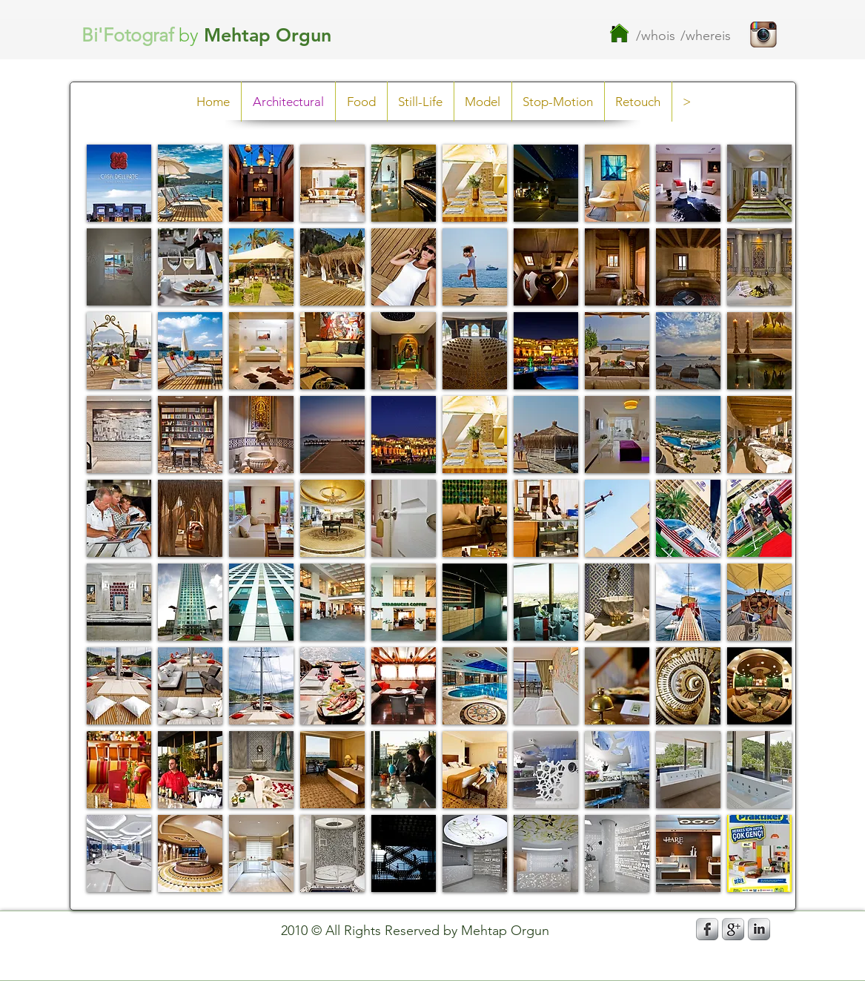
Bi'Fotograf (127, 35)
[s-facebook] (707, 929)
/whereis (705, 35)
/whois (655, 35)
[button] (119, 183)
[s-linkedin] (759, 929)
